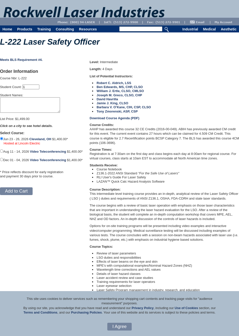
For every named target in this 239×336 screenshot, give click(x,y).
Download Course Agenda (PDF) (114, 118)
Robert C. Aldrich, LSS (114, 83)
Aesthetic (229, 29)
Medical (209, 29)
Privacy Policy (143, 308)
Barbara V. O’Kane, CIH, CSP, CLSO (124, 107)
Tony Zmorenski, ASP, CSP (117, 111)
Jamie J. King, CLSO (112, 103)
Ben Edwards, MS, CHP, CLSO (120, 87)
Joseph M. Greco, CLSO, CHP (119, 95)
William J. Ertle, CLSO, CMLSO (120, 91)
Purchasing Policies (86, 312)
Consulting (65, 29)
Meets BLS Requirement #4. (21, 60)
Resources (88, 29)
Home (7, 29)
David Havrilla (107, 99)
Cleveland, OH (40, 142)
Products (24, 29)
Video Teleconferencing (48, 154)
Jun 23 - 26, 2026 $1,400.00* (34, 146)
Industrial (190, 29)
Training (44, 29)
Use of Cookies (186, 308)
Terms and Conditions (40, 312)
